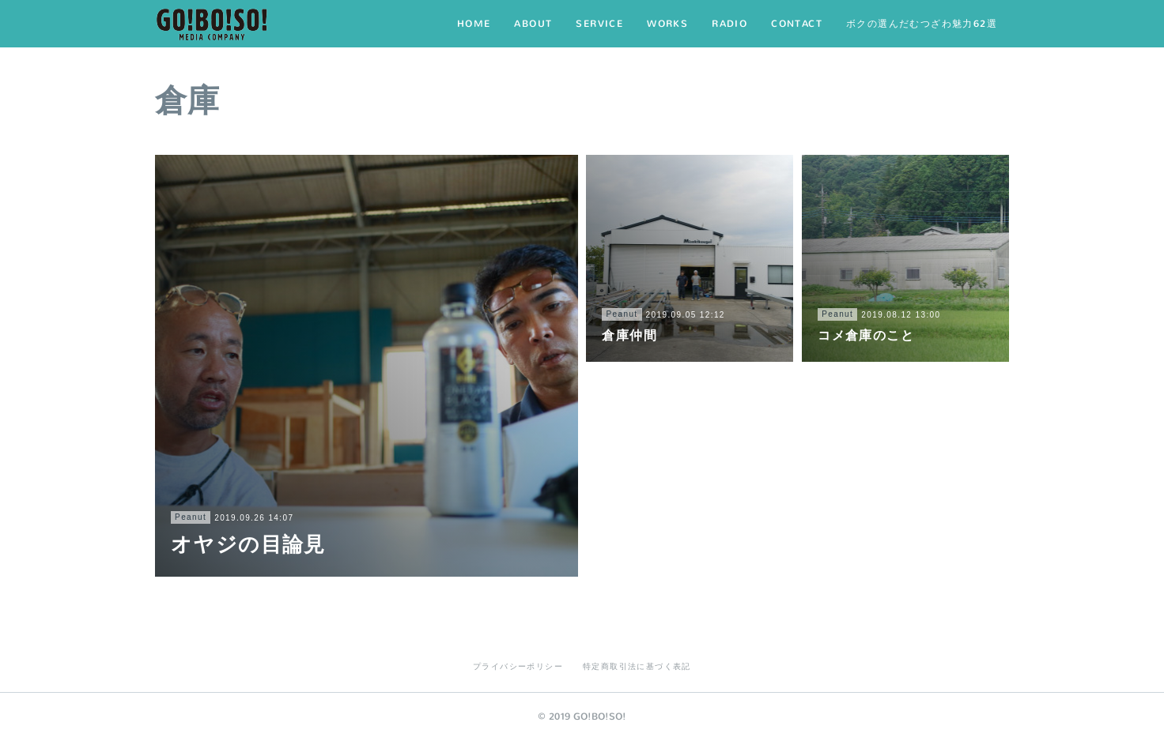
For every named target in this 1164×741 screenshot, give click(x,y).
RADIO (729, 23)
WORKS (667, 23)
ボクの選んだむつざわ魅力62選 (921, 23)
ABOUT (533, 23)
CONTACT (796, 23)
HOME (474, 23)
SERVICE (599, 23)
